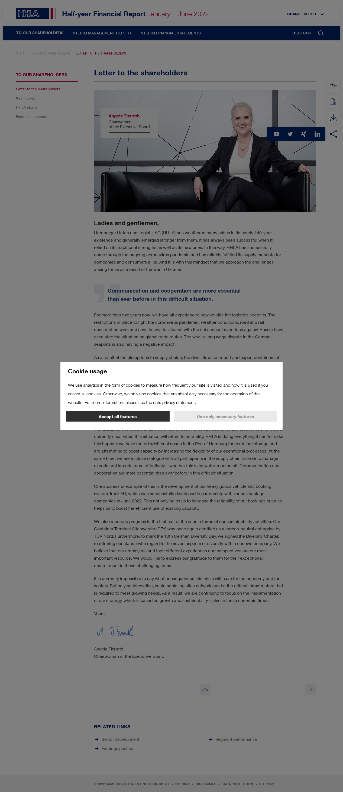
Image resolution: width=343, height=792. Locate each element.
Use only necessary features (225, 416)
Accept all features (118, 416)
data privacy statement (174, 402)
